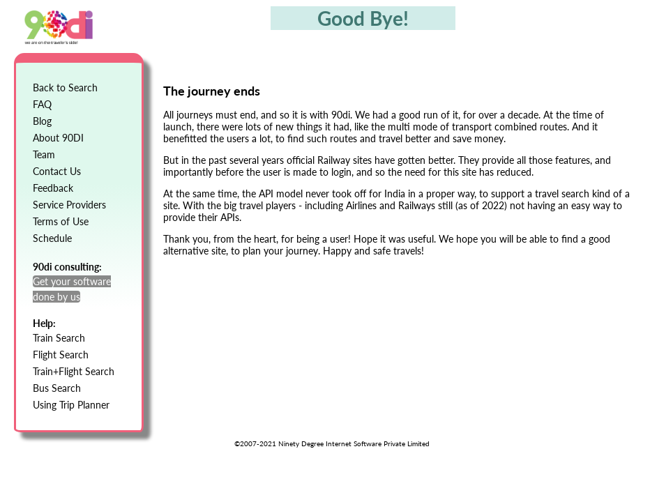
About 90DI (58, 138)
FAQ (42, 104)
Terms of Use (61, 221)
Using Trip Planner (71, 405)
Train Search (59, 338)
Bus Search (57, 388)
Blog (42, 121)
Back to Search (65, 87)
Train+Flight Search (73, 371)
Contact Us (57, 171)
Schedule (52, 238)
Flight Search (61, 354)
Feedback (53, 188)
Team (44, 154)
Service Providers (69, 205)
